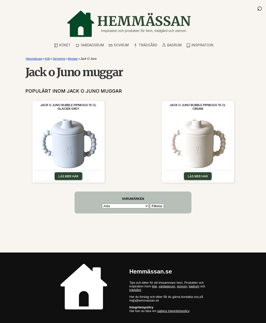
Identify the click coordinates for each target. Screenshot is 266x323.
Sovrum (118, 45)
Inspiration (199, 45)
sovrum (182, 286)
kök (154, 286)
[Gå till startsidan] (129, 24)
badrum (194, 286)
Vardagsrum (89, 45)
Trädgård (145, 45)
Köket (62, 45)
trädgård (135, 290)
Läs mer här (68, 176)
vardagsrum (167, 286)
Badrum (172, 45)
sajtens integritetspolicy (173, 311)
